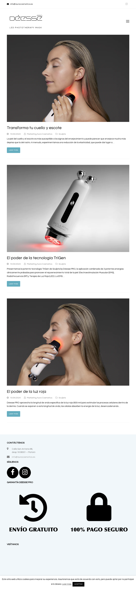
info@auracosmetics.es (23, 457)
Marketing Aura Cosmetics (39, 134)
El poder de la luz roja (26, 391)
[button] (127, 21)
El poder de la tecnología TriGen (36, 258)
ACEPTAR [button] (78, 584)
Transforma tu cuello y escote (34, 128)
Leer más (13, 150)
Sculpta (62, 134)
